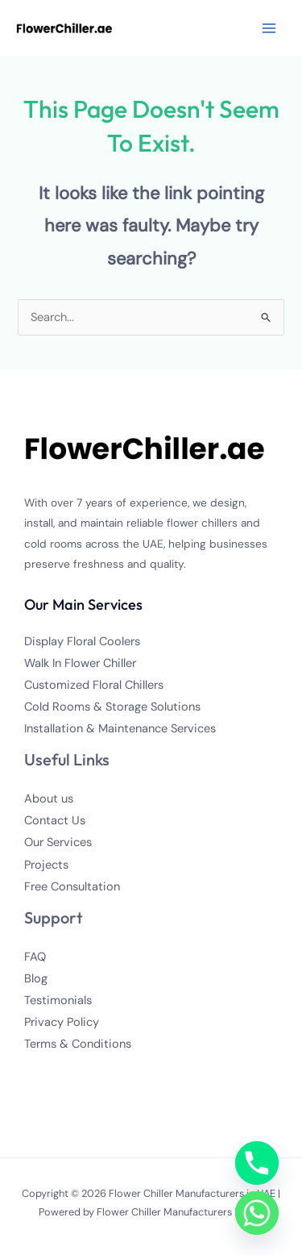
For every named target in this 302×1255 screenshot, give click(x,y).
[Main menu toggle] (269, 28)
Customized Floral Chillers (93, 685)
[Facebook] (35, 1074)
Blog (36, 978)
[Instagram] (78, 1074)
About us (48, 799)
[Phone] (257, 1163)
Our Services (58, 842)
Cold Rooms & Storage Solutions (112, 707)
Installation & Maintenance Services (120, 728)
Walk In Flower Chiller (80, 663)
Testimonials (58, 1000)
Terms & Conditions (77, 1044)
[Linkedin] (122, 1074)
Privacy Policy (61, 1022)
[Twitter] (57, 1074)
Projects (46, 865)
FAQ (35, 957)
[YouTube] (100, 1074)
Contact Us (54, 820)
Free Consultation (72, 886)
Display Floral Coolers (82, 641)
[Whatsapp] (257, 1213)
